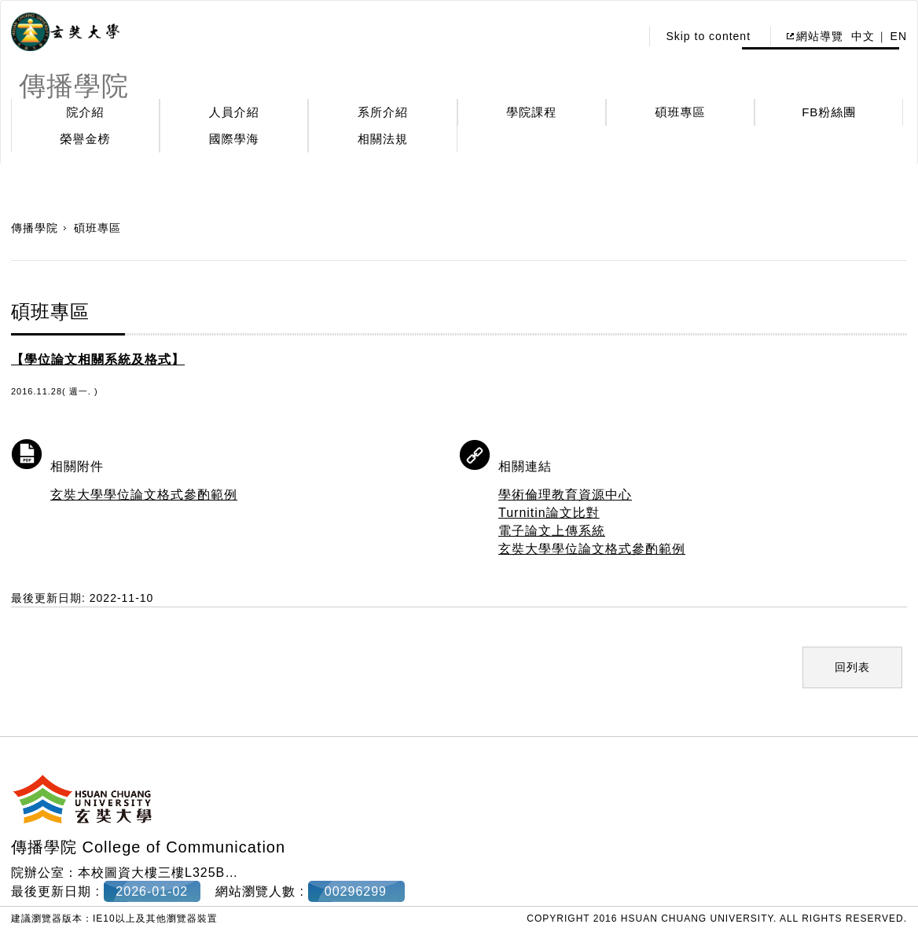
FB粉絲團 (829, 112)
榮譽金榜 (86, 138)
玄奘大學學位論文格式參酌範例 (143, 494)
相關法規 (383, 138)
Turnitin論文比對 (549, 512)
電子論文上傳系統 (551, 530)
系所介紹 (383, 112)
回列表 (852, 667)
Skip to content (708, 36)
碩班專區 (680, 112)
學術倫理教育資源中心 (565, 494)
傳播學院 (34, 228)
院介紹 (86, 112)
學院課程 (531, 112)
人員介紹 (234, 112)
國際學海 (234, 138)
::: (624, 36)
